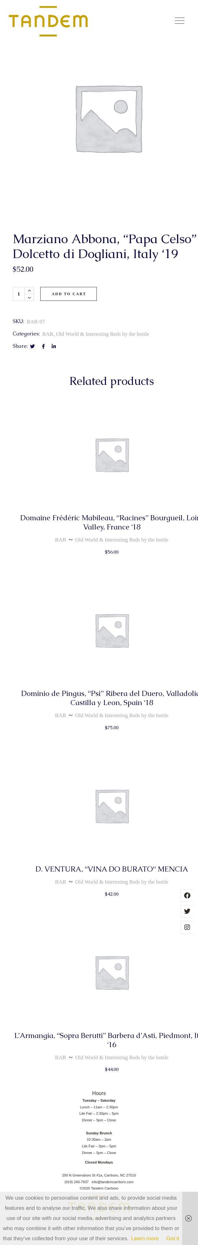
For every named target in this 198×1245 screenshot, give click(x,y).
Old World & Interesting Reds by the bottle (102, 361)
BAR (47, 361)
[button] (180, 21)
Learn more (145, 1238)
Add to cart (69, 320)
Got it (172, 1238)
